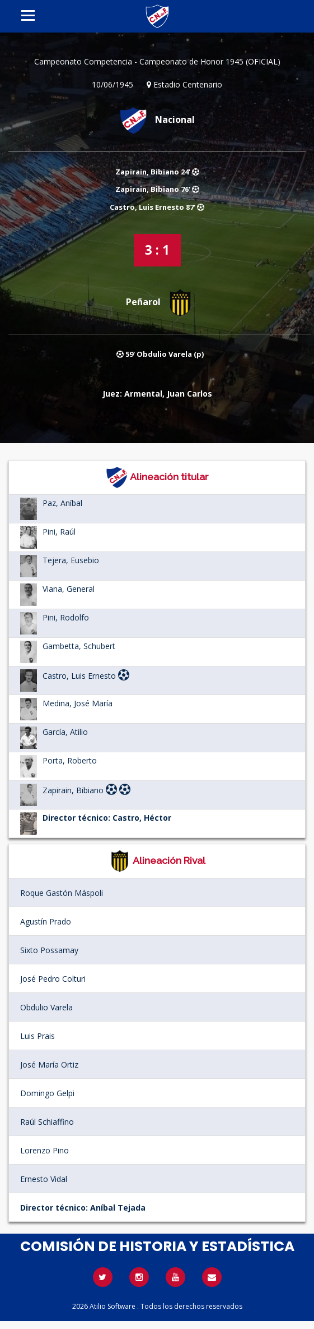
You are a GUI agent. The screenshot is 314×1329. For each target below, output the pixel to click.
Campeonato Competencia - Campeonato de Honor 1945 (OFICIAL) (157, 61)
